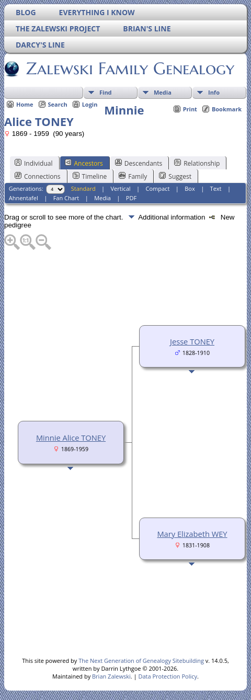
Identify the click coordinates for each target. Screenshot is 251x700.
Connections (38, 176)
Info (214, 92)
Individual (34, 163)
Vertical (121, 188)
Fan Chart (66, 198)
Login (90, 104)
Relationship (197, 163)
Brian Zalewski (111, 676)
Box (190, 188)
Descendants (138, 163)
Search (57, 104)
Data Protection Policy (167, 676)
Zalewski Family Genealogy (129, 68)
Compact (158, 188)
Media (163, 92)
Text (216, 188)
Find (105, 92)
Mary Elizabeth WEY (192, 534)
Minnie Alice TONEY (71, 437)
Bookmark (227, 109)
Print (190, 109)
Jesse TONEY (192, 341)
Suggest (175, 176)
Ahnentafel (23, 198)
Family (133, 176)
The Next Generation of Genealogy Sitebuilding (141, 660)
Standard (83, 188)
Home (24, 104)
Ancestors (84, 163)
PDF (131, 198)
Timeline (90, 176)
